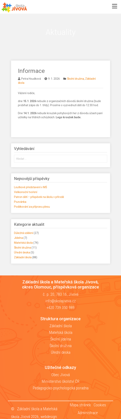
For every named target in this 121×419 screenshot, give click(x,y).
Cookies (100, 405)
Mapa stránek (80, 405)
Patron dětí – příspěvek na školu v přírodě (39, 196)
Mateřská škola (23, 242)
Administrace (88, 412)
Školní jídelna (60, 339)
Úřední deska (22, 252)
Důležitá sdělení (23, 233)
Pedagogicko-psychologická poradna (60, 388)
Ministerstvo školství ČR (60, 381)
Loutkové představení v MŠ (30, 187)
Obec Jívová (60, 374)
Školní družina (75, 78)
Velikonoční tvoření (25, 192)
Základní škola (23, 257)
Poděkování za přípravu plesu (32, 206)
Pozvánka (20, 201)
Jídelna (18, 237)
